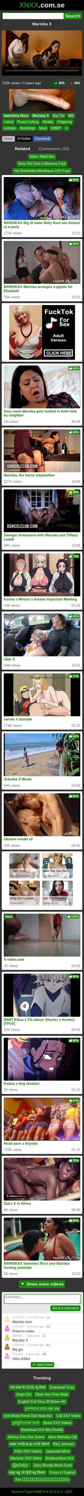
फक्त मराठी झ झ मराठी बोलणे (29, 1444)
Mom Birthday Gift (62, 1437)
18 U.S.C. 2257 (61, 1492)
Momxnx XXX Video (25, 1458)
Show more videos (42, 1284)
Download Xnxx (62, 1387)
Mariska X (40, 116)
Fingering (64, 122)
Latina (8, 122)
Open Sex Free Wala (51, 1394)
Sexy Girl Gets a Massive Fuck (42, 164)
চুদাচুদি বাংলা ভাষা (26, 1423)
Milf (71, 116)
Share (8, 138)
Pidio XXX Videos (28, 1451)
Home (16, 1492)
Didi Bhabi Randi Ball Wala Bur (28, 1415)
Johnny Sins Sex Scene (26, 1437)
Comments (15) (54, 148)
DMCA (40, 1492)
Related (22, 148)
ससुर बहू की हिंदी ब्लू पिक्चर (27, 1472)
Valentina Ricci (16, 116)
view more (42, 1364)
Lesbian (10, 128)
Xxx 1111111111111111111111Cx (42, 1479)
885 (59, 83)
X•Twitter (24, 138)
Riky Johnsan (63, 1444)
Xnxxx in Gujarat (62, 1472)
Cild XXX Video (68, 1415)
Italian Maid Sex (42, 156)
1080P (56, 128)
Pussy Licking (28, 122)
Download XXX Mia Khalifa (42, 1430)
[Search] (33, 15)
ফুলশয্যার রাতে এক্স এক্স (42, 1408)
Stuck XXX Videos (57, 1423)
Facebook (42, 138)
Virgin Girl (23, 1394)
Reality (48, 122)
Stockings (27, 128)
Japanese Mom (58, 1451)
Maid (43, 128)
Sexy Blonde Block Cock (53, 1465)
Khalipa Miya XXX (59, 1458)
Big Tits (58, 116)
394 (74, 83)
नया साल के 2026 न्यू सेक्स (28, 1387)
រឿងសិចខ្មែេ (21, 1465)
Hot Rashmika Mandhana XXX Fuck (42, 171)
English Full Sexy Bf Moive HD (42, 1401)
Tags (28, 1492)
